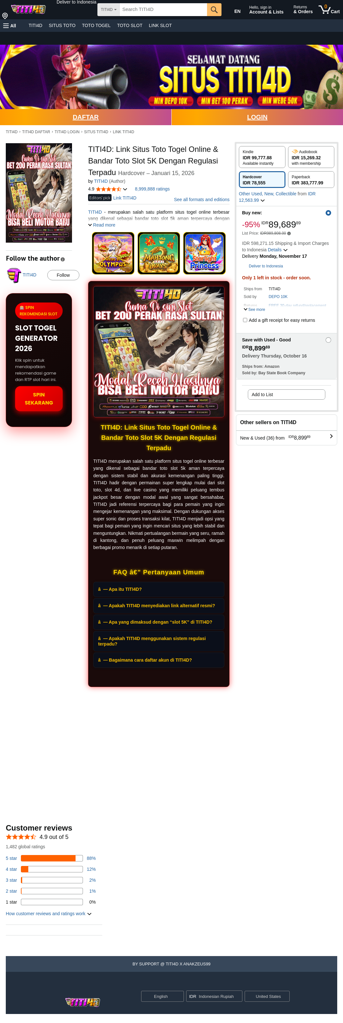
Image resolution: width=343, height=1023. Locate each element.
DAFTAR (86, 117)
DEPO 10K (278, 296)
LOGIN (257, 117)
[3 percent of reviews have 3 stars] (51, 880)
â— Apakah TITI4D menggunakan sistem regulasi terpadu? (152, 641)
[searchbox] (163, 10)
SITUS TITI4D (96, 132)
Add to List (262, 394)
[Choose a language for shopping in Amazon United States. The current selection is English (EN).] (233, 10)
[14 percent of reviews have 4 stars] (51, 869)
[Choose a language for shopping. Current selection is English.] (158, 996)
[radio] (262, 157)
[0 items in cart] (329, 10)
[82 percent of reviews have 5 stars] (51, 858)
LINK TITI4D (123, 132)
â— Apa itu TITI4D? (120, 589)
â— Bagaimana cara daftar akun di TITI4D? (145, 660)
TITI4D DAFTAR (36, 132)
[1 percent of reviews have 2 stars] (51, 891)
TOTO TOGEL (96, 25)
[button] (76, 2)
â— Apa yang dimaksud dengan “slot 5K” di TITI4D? (155, 622)
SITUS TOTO (62, 25)
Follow (63, 275)
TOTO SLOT (129, 25)
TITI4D (35, 25)
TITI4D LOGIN (67, 132)
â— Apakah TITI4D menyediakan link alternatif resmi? (156, 605)
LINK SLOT (160, 25)
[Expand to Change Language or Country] (179, 996)
